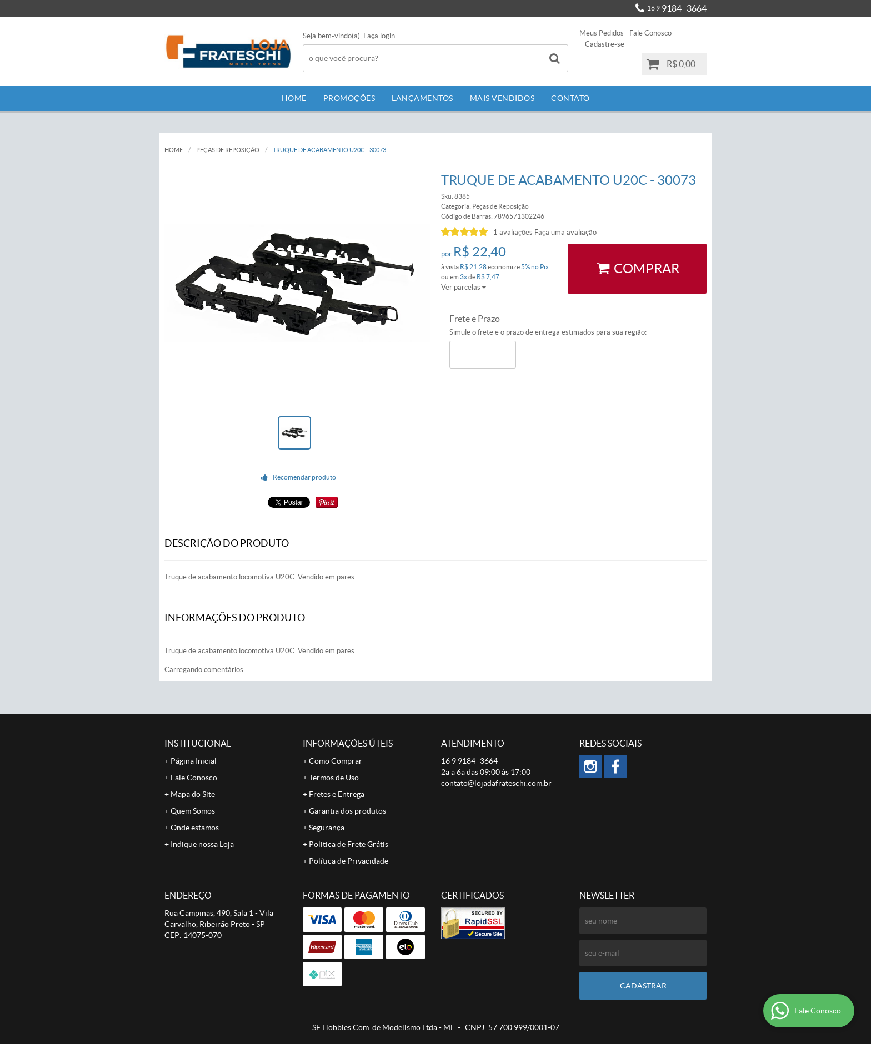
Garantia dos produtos (347, 810)
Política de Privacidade (348, 860)
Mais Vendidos (502, 98)
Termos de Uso (334, 777)
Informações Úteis (348, 743)
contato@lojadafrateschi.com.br (496, 783)
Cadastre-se (604, 44)
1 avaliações (513, 232)
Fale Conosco (650, 33)
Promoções (349, 98)
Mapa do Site (193, 794)
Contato (570, 98)
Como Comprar (335, 760)
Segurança (326, 827)
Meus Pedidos (601, 33)
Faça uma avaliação (565, 232)
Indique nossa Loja (202, 844)
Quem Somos (193, 810)
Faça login (379, 36)
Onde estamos (195, 827)
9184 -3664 (677, 8)
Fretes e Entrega (336, 794)
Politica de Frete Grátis (348, 844)
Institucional (197, 743)
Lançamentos (422, 98)
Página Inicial (194, 760)
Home (294, 98)
